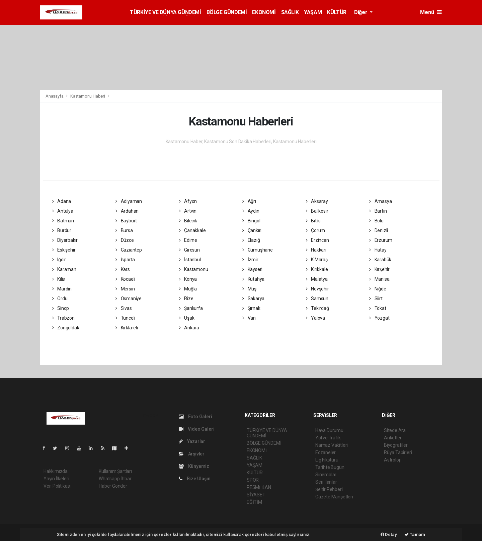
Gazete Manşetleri (334, 496)
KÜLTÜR (336, 12)
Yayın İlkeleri (56, 478)
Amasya (380, 201)
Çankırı (251, 230)
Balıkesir (317, 211)
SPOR (253, 480)
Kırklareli (126, 327)
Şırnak (251, 308)
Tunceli (125, 318)
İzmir (250, 259)
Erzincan (317, 240)
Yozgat (379, 318)
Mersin (125, 288)
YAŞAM (313, 12)
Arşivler (192, 453)
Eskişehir (64, 250)
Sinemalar (325, 474)
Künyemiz (194, 466)
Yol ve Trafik (328, 437)
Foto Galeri (195, 416)
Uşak (186, 318)
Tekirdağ (317, 308)
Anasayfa (55, 96)
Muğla (188, 288)
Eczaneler (325, 452)
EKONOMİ (263, 12)
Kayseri (252, 269)
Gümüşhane (257, 250)
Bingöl (251, 220)
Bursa (124, 230)
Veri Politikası (57, 486)
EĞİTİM (254, 502)
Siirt (376, 298)
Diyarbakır (65, 240)
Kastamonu (193, 269)
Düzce (124, 240)
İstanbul (190, 259)
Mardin (62, 288)
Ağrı (249, 201)
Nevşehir (317, 288)
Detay (389, 534)
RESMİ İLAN (259, 487)
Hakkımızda (56, 471)
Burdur (61, 230)
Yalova (315, 318)
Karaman (64, 269)
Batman (63, 220)
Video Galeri (196, 429)
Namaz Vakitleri (331, 445)
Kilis (58, 279)
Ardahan (127, 211)
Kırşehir (379, 269)
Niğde (377, 288)
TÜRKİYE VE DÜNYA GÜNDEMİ (165, 12)
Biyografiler (396, 445)
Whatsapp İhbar (115, 478)
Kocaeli (125, 279)
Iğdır (59, 259)
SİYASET (256, 494)
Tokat (377, 308)
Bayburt (126, 220)
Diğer (361, 12)
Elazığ (251, 240)
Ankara (189, 327)
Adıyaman (128, 201)
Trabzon (63, 318)
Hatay (378, 250)
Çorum (315, 230)
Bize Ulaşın (195, 478)
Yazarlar (192, 441)
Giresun (189, 250)
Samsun (317, 298)
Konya (188, 279)
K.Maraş (317, 259)
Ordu (60, 298)
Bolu (376, 220)
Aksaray (317, 201)
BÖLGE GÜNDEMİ (227, 12)
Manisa (379, 279)
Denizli (378, 230)
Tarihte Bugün (329, 467)
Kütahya (253, 279)
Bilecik (188, 220)
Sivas (123, 308)
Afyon (188, 201)
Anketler (392, 437)
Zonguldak (65, 327)
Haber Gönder (113, 486)
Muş (249, 288)
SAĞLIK (290, 12)
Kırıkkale (317, 269)
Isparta (125, 259)
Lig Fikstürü (326, 460)
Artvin (187, 211)
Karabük (380, 259)
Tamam (414, 534)
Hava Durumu (329, 430)
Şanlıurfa (191, 308)
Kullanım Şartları (115, 471)
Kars (122, 269)
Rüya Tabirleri (398, 452)
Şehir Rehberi (329, 489)
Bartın (378, 211)
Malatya (317, 279)
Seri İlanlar (326, 482)
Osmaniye (128, 298)
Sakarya (253, 298)
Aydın (250, 211)
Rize (186, 298)
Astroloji (392, 460)
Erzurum (380, 240)
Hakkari (316, 250)
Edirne (188, 240)
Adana (61, 201)
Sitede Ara (395, 430)
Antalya (62, 211)
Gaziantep (128, 250)
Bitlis (313, 220)
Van (249, 318)
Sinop (60, 308)
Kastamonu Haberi (87, 96)
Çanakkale (192, 230)
